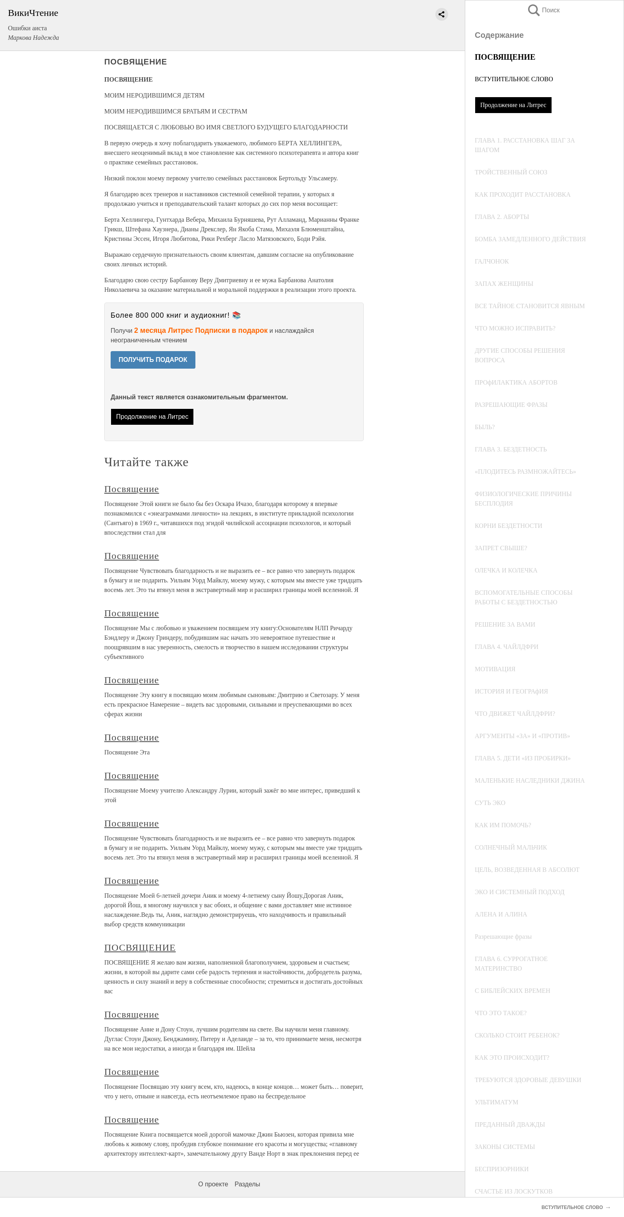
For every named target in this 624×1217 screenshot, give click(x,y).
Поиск (543, 10)
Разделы (247, 1184)
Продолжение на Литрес (513, 105)
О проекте (213, 1184)
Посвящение (131, 489)
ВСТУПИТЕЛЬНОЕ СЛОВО (514, 79)
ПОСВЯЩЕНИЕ (140, 947)
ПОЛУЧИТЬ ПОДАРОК (153, 359)
